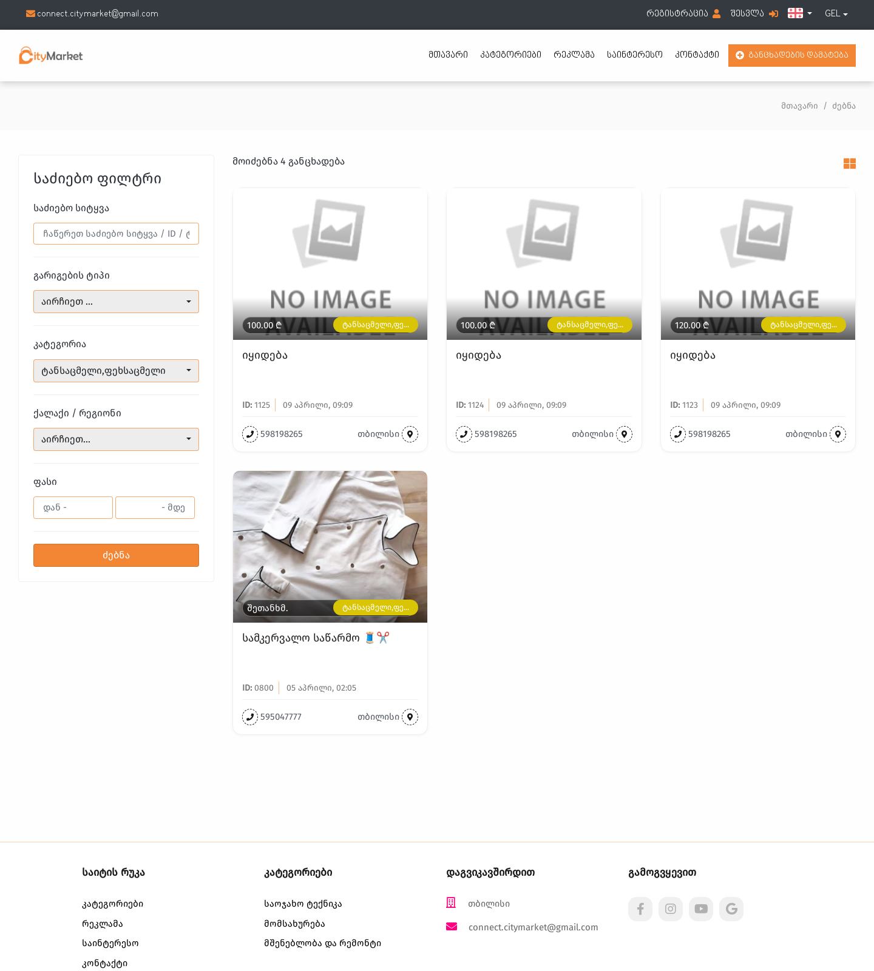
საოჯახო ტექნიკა (303, 903)
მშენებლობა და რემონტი (322, 943)
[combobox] (836, 14)
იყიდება (265, 355)
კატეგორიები (510, 55)
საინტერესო (635, 55)
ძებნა (116, 555)
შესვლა (754, 14)
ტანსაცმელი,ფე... (375, 324)
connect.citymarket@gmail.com (92, 14)
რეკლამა (574, 55)
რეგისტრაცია (683, 14)
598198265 (281, 433)
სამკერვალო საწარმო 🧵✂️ (316, 638)
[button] (800, 15)
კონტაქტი (697, 55)
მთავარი (448, 55)
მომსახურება (294, 923)
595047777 (281, 716)
